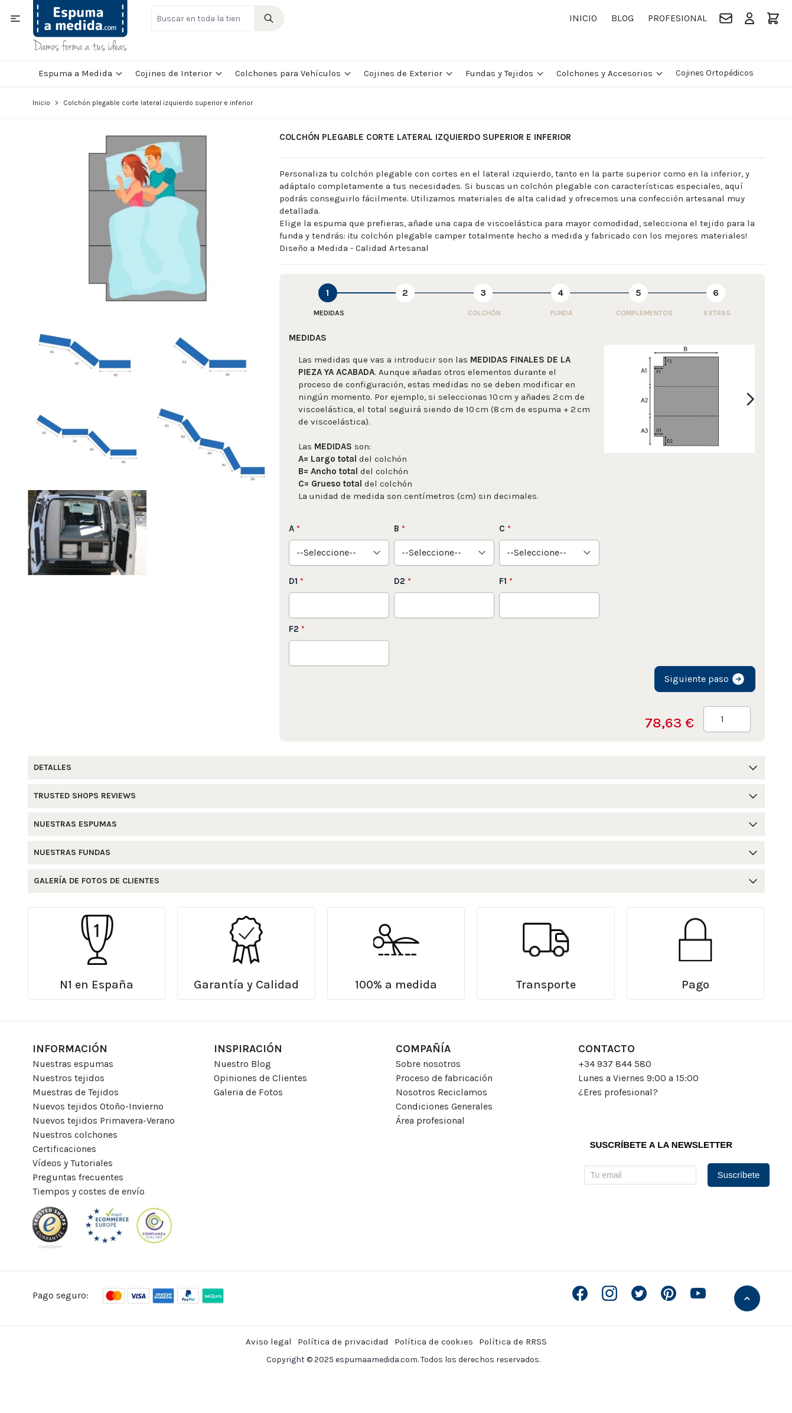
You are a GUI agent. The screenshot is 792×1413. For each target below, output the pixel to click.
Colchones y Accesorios (610, 73)
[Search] (269, 18)
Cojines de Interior (179, 73)
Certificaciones (64, 1148)
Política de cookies (434, 1341)
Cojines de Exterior (409, 73)
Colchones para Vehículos (293, 73)
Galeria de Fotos (248, 1092)
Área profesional (430, 1120)
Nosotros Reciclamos (441, 1092)
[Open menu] (15, 18)
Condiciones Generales (444, 1106)
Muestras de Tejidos (75, 1092)
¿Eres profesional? (618, 1092)
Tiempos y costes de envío (88, 1191)
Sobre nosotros (428, 1063)
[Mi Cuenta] (749, 18)
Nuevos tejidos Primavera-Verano (103, 1120)
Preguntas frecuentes (77, 1177)
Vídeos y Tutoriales (72, 1163)
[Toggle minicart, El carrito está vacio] (773, 18)
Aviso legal (269, 1341)
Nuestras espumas (72, 1063)
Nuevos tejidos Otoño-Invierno (98, 1106)
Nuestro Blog (242, 1063)
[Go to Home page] (80, 25)
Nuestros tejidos (68, 1078)
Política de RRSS (513, 1341)
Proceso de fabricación (444, 1078)
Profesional (677, 18)
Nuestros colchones (75, 1134)
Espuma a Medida (80, 73)
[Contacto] (725, 18)
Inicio (583, 18)
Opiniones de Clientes (260, 1078)
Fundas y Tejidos (505, 73)
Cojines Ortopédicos (715, 73)
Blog (622, 18)
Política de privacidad (343, 1341)
